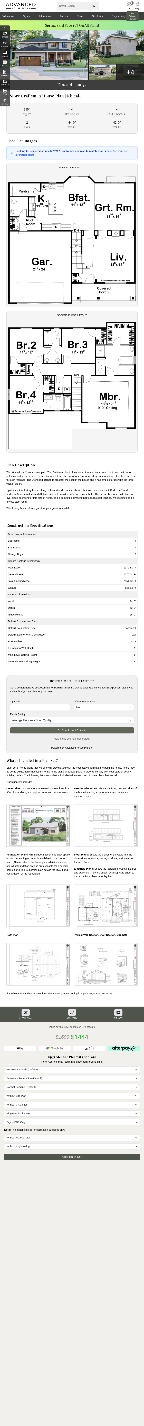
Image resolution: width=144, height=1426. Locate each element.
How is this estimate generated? (72, 738)
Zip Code (15, 701)
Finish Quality (17, 714)
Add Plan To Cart (72, 1156)
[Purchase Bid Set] (118, 1012)
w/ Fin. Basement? (84, 701)
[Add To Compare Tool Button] (72, 1012)
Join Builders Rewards (132, 16)
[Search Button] (94, 5)
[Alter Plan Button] (26, 1012)
